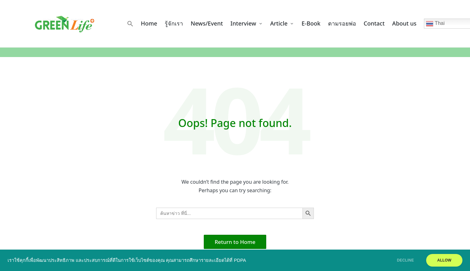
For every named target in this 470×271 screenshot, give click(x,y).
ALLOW (444, 260)
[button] (130, 23)
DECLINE (405, 260)
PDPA (240, 260)
